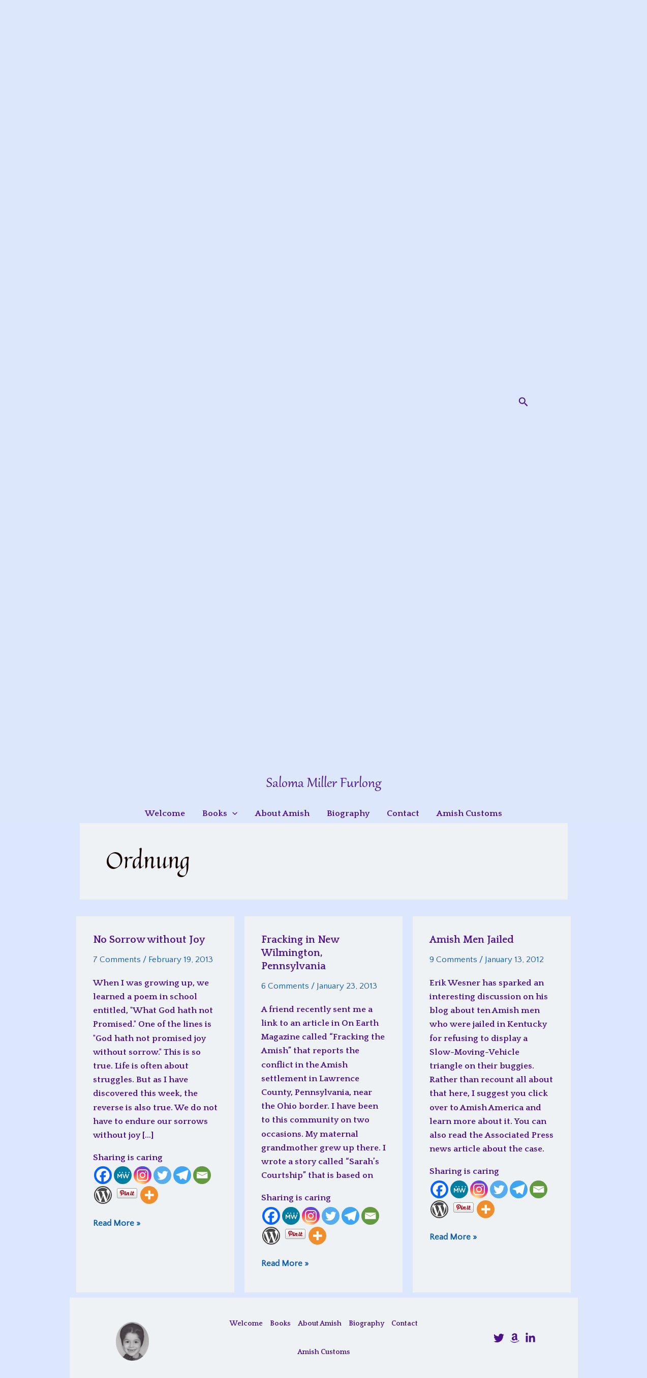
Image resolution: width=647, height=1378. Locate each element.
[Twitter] (162, 1175)
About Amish (320, 1323)
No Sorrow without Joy (149, 939)
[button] (523, 402)
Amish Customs (323, 1352)
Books (280, 1323)
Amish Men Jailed (471, 939)
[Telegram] (182, 1175)
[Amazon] (514, 1338)
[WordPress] (103, 1195)
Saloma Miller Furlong (323, 783)
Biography (366, 1323)
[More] (149, 1195)
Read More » (116, 1223)
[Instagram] (142, 1175)
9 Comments (453, 959)
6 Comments (285, 986)
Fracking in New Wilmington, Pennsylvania (300, 953)
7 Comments (117, 959)
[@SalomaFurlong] (499, 1338)
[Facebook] (103, 1175)
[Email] (202, 1175)
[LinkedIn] (530, 1338)
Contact (404, 1323)
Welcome (246, 1323)
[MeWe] (123, 1175)
